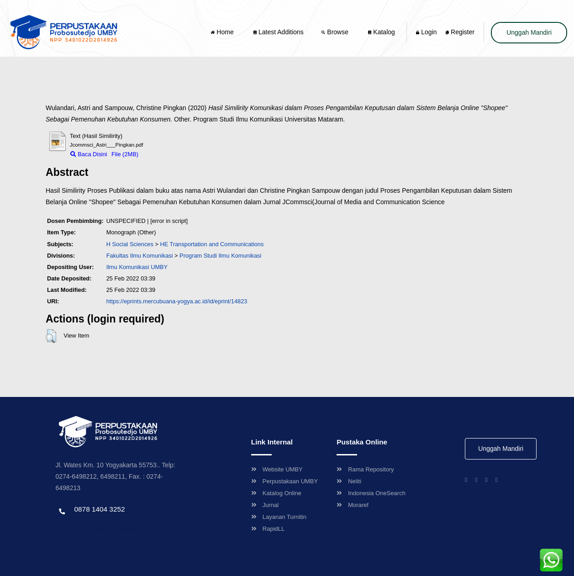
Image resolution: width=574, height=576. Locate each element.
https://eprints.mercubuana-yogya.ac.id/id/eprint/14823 (177, 301)
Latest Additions (278, 32)
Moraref (353, 505)
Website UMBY (277, 469)
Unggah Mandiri (529, 32)
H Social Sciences (129, 244)
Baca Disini (88, 154)
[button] (51, 336)
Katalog (381, 32)
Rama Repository (365, 469)
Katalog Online (276, 493)
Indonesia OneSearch (371, 493)
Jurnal (265, 505)
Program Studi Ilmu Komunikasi (220, 255)
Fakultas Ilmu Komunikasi (139, 255)
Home (223, 32)
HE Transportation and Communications (211, 244)
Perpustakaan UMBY (284, 481)
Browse (335, 32)
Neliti (349, 481)
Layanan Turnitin (278, 516)
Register (460, 32)
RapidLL (267, 528)
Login (426, 32)
